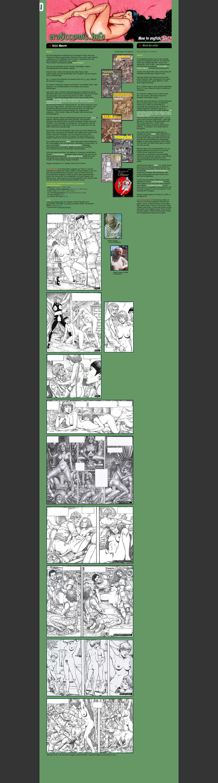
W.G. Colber (72, 61)
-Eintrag (68, 207)
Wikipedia (61, 207)
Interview (67, 204)
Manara (60, 81)
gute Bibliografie (57, 202)
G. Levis (87, 79)
